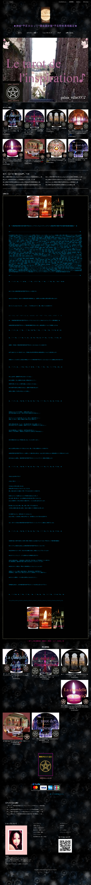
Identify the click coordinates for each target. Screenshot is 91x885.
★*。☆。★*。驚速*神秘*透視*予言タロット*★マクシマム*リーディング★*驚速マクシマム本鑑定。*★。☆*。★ (12, 130)
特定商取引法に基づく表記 (39, 836)
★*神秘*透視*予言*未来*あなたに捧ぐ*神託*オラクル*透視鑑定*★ (33, 160)
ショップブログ (37, 834)
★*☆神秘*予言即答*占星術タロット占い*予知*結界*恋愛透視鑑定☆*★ (21, 182)
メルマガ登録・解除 (38, 832)
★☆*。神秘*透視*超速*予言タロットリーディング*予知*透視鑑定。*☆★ (24, 809)
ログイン (78, 1)
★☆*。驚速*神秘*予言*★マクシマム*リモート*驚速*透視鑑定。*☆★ (64, 176)
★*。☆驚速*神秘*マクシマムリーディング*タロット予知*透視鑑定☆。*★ (22, 176)
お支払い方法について (38, 828)
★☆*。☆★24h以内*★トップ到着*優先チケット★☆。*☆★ (56, 129)
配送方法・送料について (39, 830)
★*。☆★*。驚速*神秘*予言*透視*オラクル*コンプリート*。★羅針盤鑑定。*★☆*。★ (34, 131)
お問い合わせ (69, 32)
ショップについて (47, 32)
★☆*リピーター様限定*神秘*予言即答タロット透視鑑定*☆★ (62, 182)
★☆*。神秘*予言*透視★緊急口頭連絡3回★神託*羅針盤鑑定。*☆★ (78, 159)
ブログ (59, 32)
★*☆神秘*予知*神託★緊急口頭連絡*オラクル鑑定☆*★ (60, 184)
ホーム (20, 32)
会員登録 (71, 1)
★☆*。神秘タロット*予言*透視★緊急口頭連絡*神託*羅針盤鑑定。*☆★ (24, 814)
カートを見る (63, 830)
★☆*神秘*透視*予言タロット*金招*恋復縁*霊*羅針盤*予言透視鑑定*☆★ (56, 159)
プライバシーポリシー (65, 832)
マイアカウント (62, 1)
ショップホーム (37, 823)
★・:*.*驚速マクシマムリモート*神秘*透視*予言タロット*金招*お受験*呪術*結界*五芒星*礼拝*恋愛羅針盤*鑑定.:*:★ (12, 160)
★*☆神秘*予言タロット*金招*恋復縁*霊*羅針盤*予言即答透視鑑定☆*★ (22, 184)
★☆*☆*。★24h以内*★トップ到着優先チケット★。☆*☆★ (19, 179)
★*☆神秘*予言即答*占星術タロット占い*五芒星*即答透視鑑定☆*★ (63, 179)
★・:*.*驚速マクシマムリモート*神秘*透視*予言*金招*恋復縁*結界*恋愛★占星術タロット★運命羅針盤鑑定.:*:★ (78, 132)
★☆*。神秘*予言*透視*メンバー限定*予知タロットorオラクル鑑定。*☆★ (25, 811)
